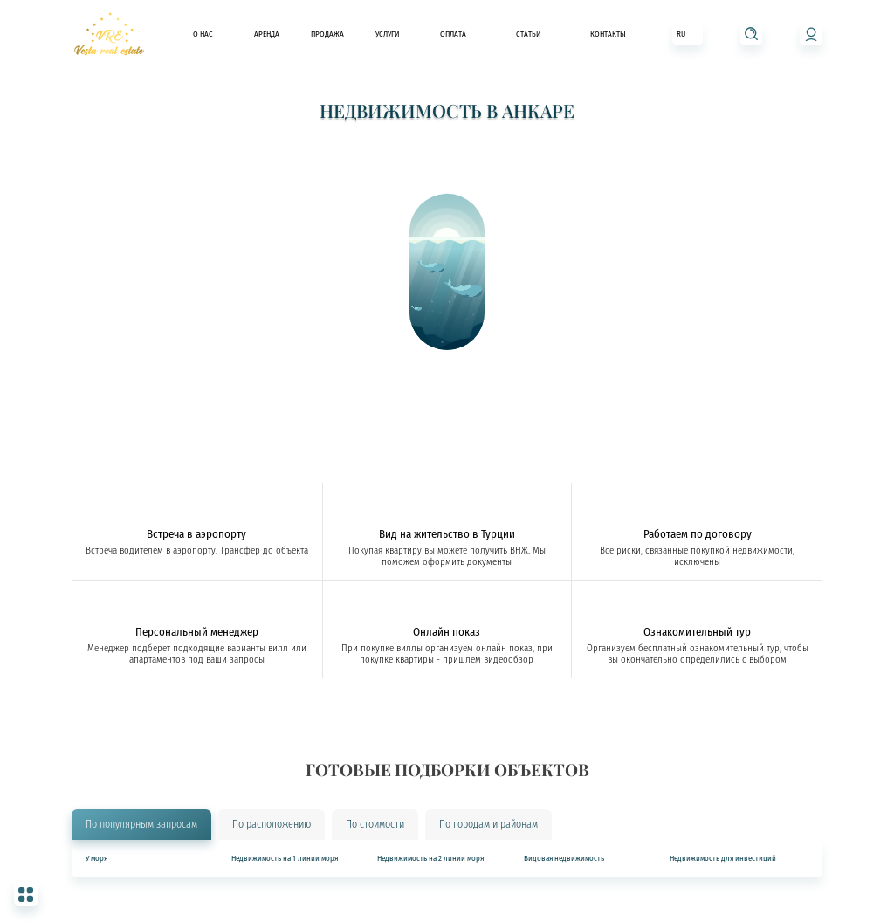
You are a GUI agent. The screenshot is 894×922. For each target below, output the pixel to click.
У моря (96, 859)
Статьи (528, 33)
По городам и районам (488, 824)
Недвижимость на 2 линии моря (430, 859)
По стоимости (375, 824)
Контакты (608, 33)
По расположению (271, 824)
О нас (203, 33)
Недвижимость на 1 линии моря (284, 859)
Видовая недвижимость (564, 859)
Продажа (327, 33)
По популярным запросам (141, 824)
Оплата (453, 33)
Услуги (387, 33)
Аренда (266, 33)
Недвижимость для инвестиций (723, 859)
